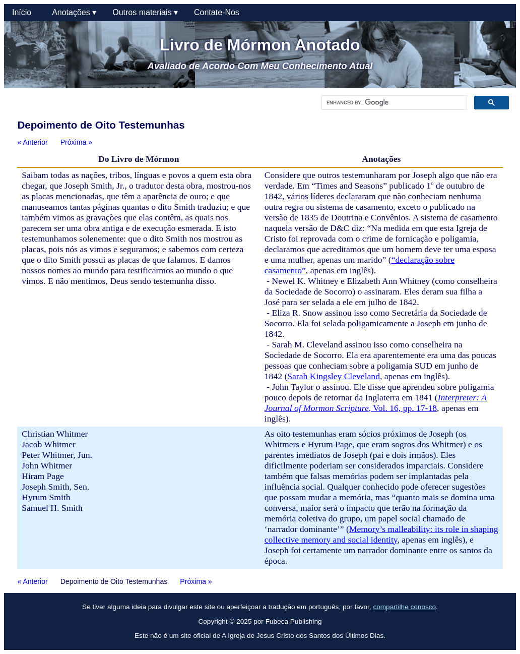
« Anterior (32, 142)
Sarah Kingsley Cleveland (333, 376)
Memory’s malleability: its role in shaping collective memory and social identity (381, 534)
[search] (393, 102)
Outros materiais (145, 12)
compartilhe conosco (404, 607)
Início (24, 12)
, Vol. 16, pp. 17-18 (376, 402)
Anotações (74, 12)
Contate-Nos (216, 12)
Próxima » (76, 142)
